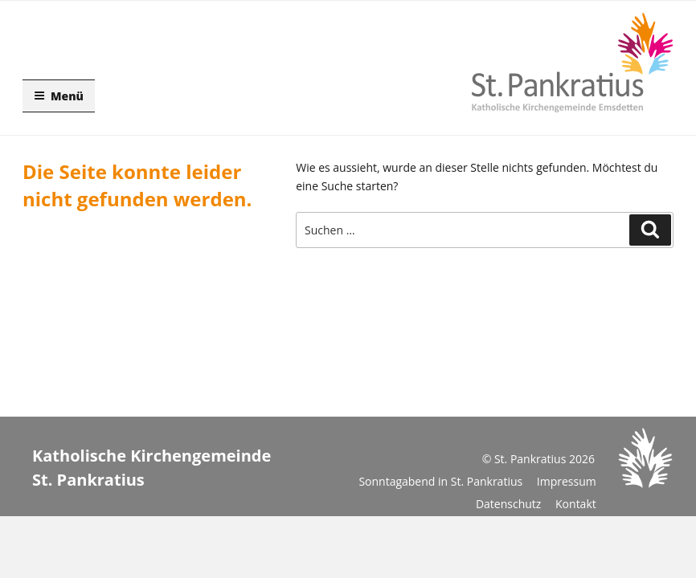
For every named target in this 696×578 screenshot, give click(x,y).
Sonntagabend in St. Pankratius (440, 481)
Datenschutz (508, 503)
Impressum (566, 481)
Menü (59, 96)
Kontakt (575, 503)
